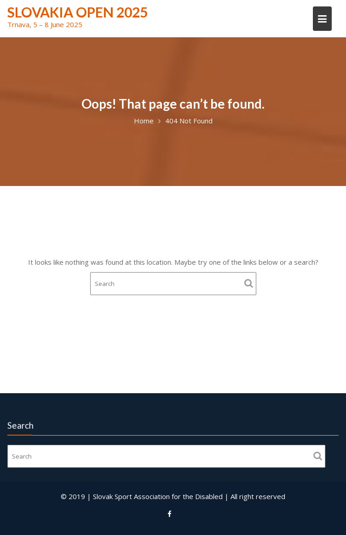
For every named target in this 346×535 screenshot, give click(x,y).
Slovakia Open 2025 (77, 12)
